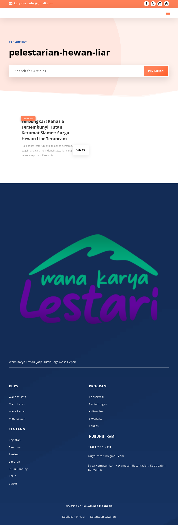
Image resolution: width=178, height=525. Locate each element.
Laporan (14, 461)
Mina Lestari (17, 418)
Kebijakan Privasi (73, 516)
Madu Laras (17, 404)
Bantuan (14, 454)
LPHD (12, 476)
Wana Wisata (17, 397)
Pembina (15, 447)
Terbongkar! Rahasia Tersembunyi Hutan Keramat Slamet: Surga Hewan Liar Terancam (45, 130)
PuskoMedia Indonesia (97, 506)
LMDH (13, 483)
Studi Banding (18, 469)
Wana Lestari (17, 411)
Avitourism (96, 411)
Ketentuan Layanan (103, 516)
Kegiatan (15, 440)
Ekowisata (96, 418)
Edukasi (28, 118)
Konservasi (96, 397)
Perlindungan (98, 404)
